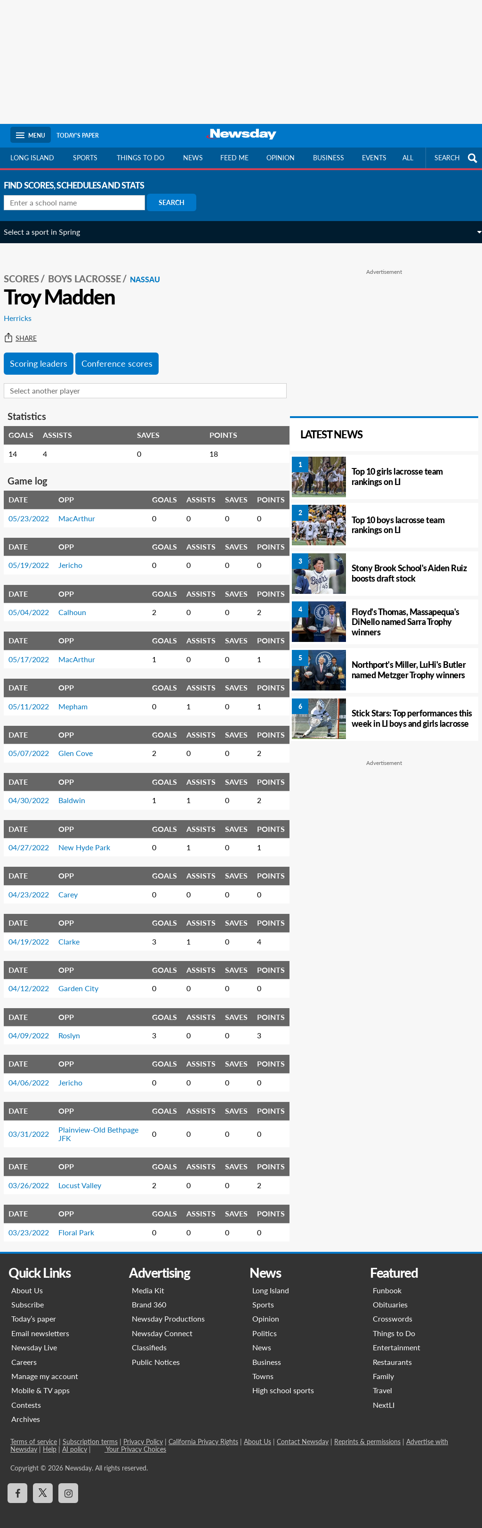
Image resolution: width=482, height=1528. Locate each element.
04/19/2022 (35, 931)
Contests (26, 1394)
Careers (24, 1351)
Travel (382, 1380)
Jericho (77, 554)
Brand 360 (149, 1294)
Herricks (24, 308)
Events (374, 158)
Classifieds (149, 1337)
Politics (264, 1323)
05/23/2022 (35, 508)
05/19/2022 (35, 554)
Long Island (32, 158)
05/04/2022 (35, 602)
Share (26, 328)
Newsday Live (34, 1337)
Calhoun (79, 602)
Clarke (75, 931)
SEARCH (457, 158)
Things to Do (394, 1323)
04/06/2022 (35, 1072)
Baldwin (78, 790)
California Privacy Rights (203, 1432)
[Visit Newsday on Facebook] (17, 1483)
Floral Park (83, 1222)
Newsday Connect (162, 1323)
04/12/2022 (35, 978)
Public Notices (156, 1351)
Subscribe (27, 1294)
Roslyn (76, 1025)
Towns (262, 1366)
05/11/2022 (35, 696)
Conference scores (123, 353)
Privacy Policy (143, 1432)
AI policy (74, 1439)
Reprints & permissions (367, 1432)
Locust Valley (86, 1175)
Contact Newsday (303, 1432)
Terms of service (33, 1432)
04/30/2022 (35, 790)
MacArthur (83, 508)
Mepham (79, 696)
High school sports (283, 1380)
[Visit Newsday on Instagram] (68, 1483)
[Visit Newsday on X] (43, 1483)
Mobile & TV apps (40, 1380)
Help (49, 1439)
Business (328, 158)
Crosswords (392, 1309)
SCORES (28, 269)
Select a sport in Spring (48, 231)
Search (178, 202)
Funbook (387, 1280)
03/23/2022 (35, 1222)
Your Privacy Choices (135, 1439)
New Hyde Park (91, 837)
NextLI (383, 1394)
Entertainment (396, 1337)
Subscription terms (90, 1432)
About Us (27, 1280)
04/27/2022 (35, 837)
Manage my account (44, 1366)
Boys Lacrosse (91, 269)
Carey (74, 884)
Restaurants (392, 1351)
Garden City (85, 978)
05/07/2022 (35, 743)
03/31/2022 (35, 1123)
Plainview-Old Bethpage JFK (88, 1124)
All (407, 158)
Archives (25, 1409)
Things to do (140, 158)
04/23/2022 (35, 884)
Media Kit (148, 1280)
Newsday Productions (168, 1309)
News (193, 158)
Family (383, 1366)
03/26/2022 (35, 1175)
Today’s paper (33, 1309)
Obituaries (390, 1294)
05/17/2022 (35, 649)
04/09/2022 (35, 1025)
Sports (85, 158)
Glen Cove (82, 743)
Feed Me (234, 158)
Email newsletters (40, 1323)
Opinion (280, 158)
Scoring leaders (45, 353)
